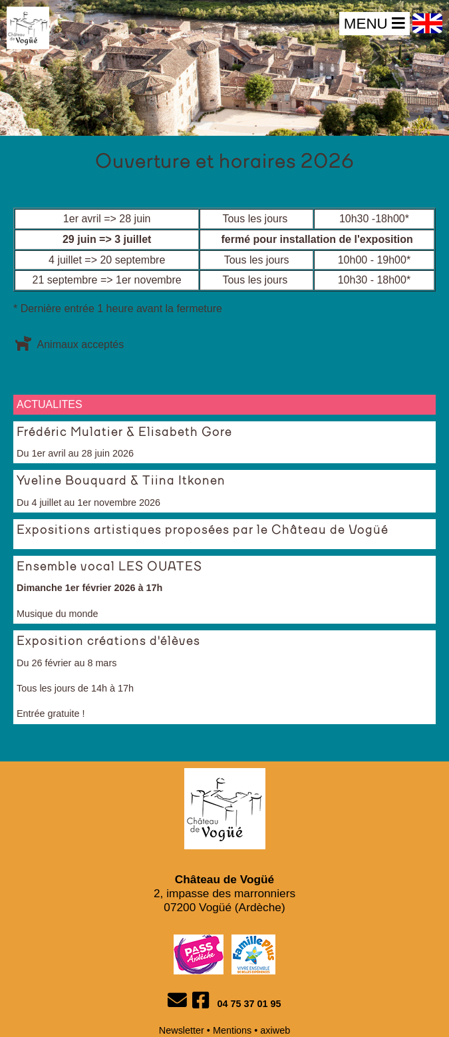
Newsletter (181, 1030)
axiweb (275, 1030)
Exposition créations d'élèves (108, 642)
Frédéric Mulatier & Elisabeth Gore (124, 433)
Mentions (232, 1030)
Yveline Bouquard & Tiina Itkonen (121, 481)
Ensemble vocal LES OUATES (109, 567)
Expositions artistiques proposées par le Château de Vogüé (202, 530)
